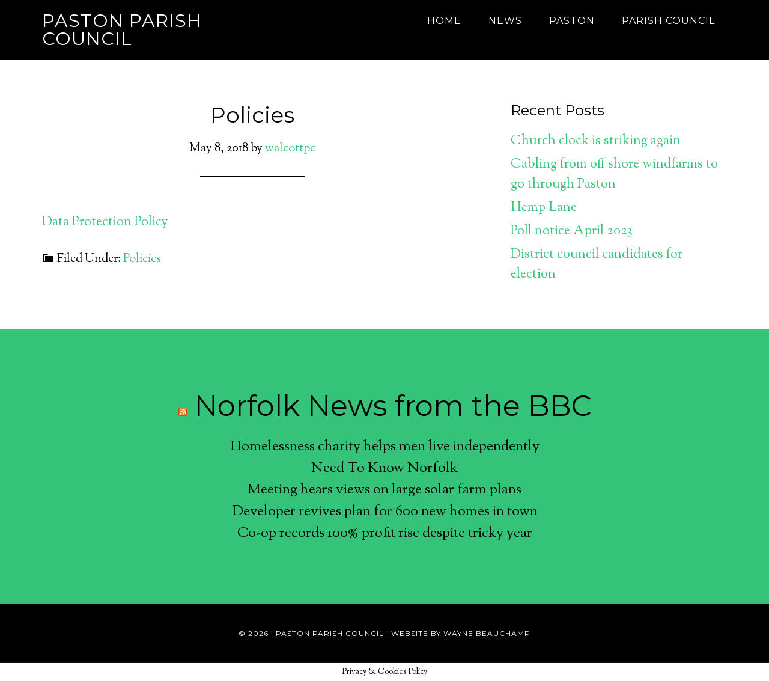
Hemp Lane (544, 208)
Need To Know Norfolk (384, 468)
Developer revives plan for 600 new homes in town (385, 511)
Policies (252, 115)
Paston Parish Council (122, 30)
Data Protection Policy (105, 222)
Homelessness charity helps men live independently (385, 446)
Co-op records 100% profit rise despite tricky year (384, 533)
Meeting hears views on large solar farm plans (384, 490)
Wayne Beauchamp (486, 633)
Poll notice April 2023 (572, 231)
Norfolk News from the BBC (393, 405)
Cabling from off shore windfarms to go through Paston (614, 174)
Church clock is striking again (596, 141)
